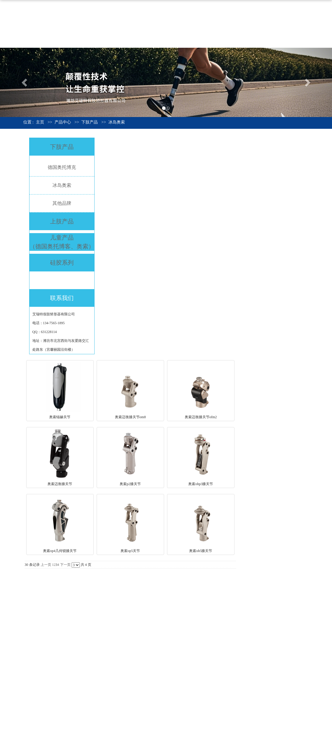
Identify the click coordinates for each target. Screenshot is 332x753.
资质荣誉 (274, 11)
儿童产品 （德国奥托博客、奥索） (61, 242)
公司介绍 (213, 11)
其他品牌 (61, 203)
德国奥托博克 (62, 167)
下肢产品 (89, 122)
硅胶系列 (62, 262)
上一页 (46, 565)
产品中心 (243, 11)
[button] (25, 82)
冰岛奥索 (116, 122)
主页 (40, 122)
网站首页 (182, 11)
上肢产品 (62, 221)
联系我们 (182, 35)
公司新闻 (305, 11)
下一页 (65, 565)
